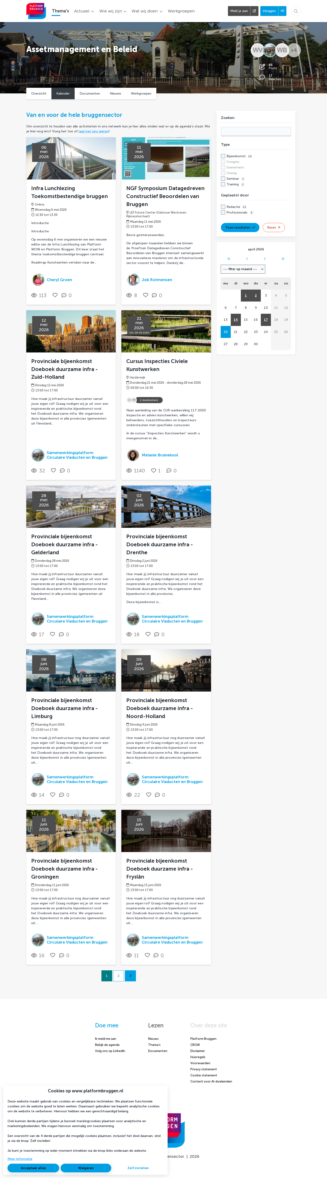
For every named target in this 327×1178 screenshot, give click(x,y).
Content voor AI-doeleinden (211, 1081)
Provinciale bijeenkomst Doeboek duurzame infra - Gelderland (64, 544)
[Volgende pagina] (130, 975)
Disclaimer (197, 1051)
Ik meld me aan (105, 1038)
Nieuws (115, 94)
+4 (294, 50)
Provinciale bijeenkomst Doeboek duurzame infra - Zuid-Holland (64, 369)
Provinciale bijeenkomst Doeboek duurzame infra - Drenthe (159, 544)
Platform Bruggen (203, 1038)
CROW (195, 1045)
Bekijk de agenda (107, 1045)
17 (266, 320)
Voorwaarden (200, 1063)
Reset (274, 227)
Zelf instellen (138, 1168)
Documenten (90, 94)
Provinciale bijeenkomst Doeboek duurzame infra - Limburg (64, 708)
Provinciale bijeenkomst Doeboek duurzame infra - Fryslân (159, 869)
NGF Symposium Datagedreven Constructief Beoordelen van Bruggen (165, 196)
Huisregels (197, 1057)
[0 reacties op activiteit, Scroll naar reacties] (68, 295)
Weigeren (86, 1168)
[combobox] (243, 269)
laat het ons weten (94, 131)
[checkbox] (256, 170)
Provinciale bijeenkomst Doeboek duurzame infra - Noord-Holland (159, 708)
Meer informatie (20, 1159)
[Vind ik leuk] (55, 295)
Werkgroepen (141, 94)
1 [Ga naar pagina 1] (107, 976)
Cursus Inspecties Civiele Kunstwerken (157, 365)
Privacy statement (203, 1069)
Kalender (63, 94)
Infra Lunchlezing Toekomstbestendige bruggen (69, 192)
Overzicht (38, 94)
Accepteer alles (33, 1168)
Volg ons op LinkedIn (110, 1051)
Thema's (154, 1045)
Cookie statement (203, 1075)
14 (236, 320)
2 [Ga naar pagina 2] (118, 976)
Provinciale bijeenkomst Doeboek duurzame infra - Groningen (64, 869)
